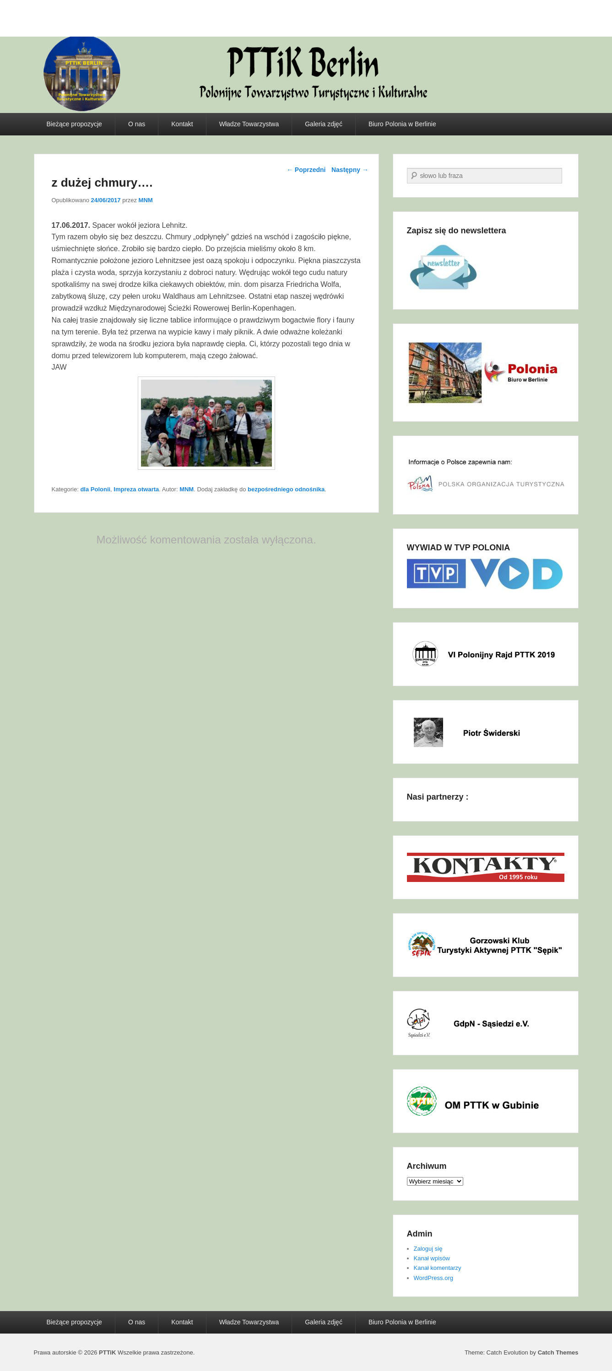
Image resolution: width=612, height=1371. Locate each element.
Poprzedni (306, 169)
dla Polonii (95, 489)
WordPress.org (433, 1277)
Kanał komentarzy (437, 1267)
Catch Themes (558, 1352)
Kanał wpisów (432, 1258)
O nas (136, 124)
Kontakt (182, 124)
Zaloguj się (428, 1248)
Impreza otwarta (136, 489)
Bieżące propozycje (74, 124)
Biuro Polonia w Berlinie (402, 124)
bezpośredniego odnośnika (286, 489)
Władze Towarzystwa (249, 124)
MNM (146, 200)
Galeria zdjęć (323, 124)
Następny (349, 169)
